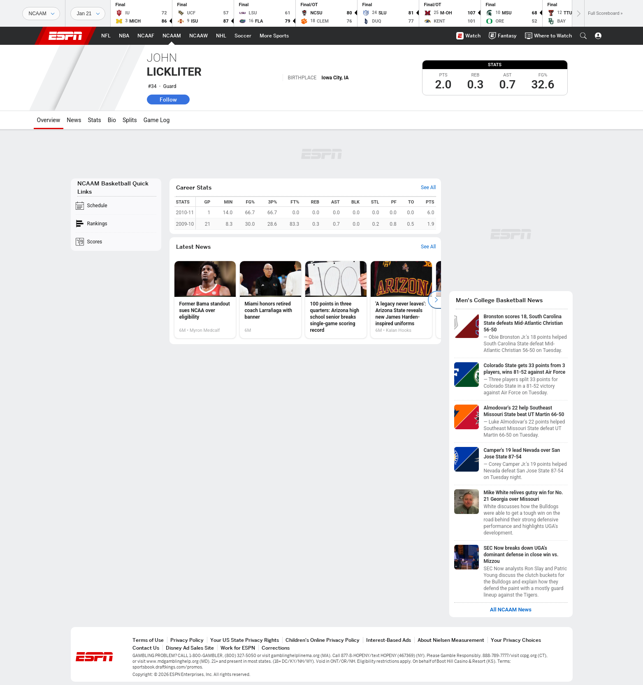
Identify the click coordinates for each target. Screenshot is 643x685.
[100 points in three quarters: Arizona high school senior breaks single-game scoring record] (336, 299)
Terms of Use (148, 640)
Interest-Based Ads (388, 640)
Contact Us (145, 648)
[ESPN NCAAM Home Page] (171, 36)
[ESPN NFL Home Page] (106, 36)
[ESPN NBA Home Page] (124, 36)
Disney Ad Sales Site (190, 648)
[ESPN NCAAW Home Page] (198, 36)
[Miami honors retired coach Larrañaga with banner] (270, 299)
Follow (168, 99)
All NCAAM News (511, 610)
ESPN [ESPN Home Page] (65, 36)
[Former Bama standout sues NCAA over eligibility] (205, 299)
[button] (583, 35)
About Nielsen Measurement (451, 640)
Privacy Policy (187, 640)
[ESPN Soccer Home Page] (242, 36)
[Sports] (41, 13)
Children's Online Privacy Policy (323, 640)
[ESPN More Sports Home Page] (274, 36)
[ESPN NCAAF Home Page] (145, 36)
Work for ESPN (238, 648)
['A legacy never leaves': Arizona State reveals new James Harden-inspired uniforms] (401, 299)
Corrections (276, 648)
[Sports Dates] (88, 13)
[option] (205, 299)
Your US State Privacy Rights (244, 640)
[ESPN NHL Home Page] (221, 36)
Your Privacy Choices (516, 640)
